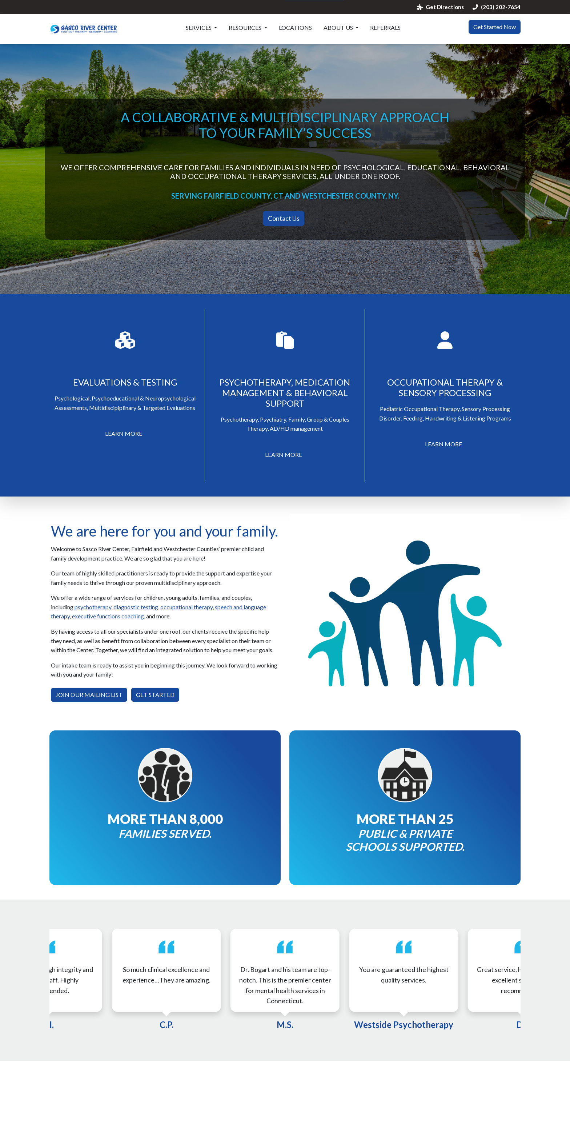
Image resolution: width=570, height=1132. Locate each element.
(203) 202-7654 (497, 7)
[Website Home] (83, 29)
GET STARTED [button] (155, 694)
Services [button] (199, 27)
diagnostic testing (135, 606)
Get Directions (440, 7)
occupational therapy (186, 606)
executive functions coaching (108, 616)
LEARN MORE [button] (123, 433)
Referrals (385, 27)
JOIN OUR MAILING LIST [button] (89, 694)
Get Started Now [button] (494, 26)
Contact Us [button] (284, 218)
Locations (295, 27)
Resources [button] (245, 27)
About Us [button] (339, 27)
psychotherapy (93, 606)
